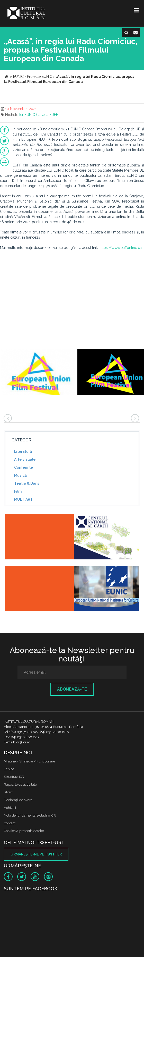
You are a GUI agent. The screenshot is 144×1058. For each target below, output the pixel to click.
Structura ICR (14, 777)
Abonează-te (72, 689)
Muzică (20, 475)
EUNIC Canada (36, 115)
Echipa (9, 769)
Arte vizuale (24, 459)
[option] (38, 372)
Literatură (23, 451)
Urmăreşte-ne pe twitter (36, 854)
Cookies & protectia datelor (24, 831)
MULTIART (23, 499)
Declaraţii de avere (18, 800)
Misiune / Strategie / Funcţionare (29, 761)
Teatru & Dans (26, 483)
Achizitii (10, 808)
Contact (9, 823)
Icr (21, 115)
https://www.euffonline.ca (121, 248)
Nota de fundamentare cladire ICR (30, 815)
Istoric (8, 792)
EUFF (53, 115)
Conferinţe (23, 467)
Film (18, 491)
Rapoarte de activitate (20, 784)
